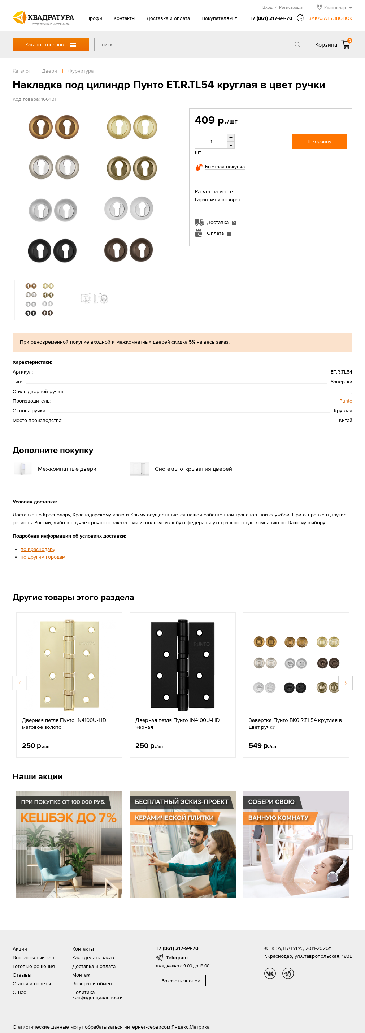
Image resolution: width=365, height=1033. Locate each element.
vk (270, 973)
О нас (19, 992)
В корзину (319, 141)
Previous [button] (19, 683)
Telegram (177, 957)
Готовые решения (34, 966)
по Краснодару (38, 549)
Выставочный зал (33, 957)
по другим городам (43, 557)
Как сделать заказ (93, 957)
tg (288, 973)
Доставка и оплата (168, 18)
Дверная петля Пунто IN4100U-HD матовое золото (64, 723)
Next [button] (345, 683)
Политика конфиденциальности (97, 994)
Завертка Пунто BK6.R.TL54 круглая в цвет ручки (295, 723)
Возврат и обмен (92, 983)
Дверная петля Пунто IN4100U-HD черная (177, 723)
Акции (20, 949)
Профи (94, 18)
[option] (94, 190)
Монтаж (81, 975)
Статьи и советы (32, 983)
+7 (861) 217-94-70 (271, 18)
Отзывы (22, 975)
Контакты (124, 18)
